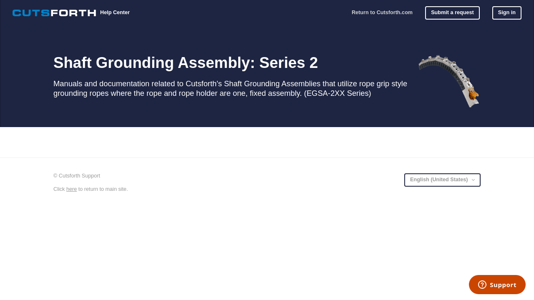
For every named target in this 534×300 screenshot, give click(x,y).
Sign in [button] (507, 12)
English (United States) (439, 179)
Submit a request (452, 12)
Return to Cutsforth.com (382, 12)
